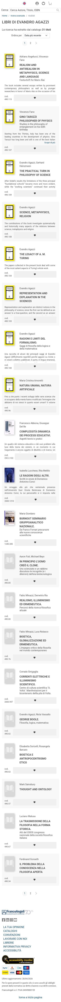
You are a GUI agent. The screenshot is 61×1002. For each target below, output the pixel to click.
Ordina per (16, 35)
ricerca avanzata (18, 16)
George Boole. (29, 719)
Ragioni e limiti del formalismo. (32, 340)
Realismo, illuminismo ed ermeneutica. (35, 602)
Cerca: (5, 10)
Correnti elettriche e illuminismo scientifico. (35, 680)
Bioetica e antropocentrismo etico (33, 758)
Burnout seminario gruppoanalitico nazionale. (33, 522)
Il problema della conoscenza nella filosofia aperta (32, 868)
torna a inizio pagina (30, 997)
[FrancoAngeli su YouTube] (15, 920)
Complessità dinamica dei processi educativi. (35, 433)
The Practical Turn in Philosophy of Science (35, 172)
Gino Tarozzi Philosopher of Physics (36, 118)
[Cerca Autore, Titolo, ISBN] (32, 10)
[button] (23, 3)
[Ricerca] (57, 10)
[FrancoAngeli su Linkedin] (7, 920)
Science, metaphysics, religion (35, 214)
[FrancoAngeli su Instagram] (11, 920)
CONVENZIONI (11, 934)
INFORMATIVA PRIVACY (17, 946)
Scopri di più (49, 142)
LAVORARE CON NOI (15, 938)
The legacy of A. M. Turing (33, 256)
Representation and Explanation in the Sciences (33, 297)
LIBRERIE (8, 942)
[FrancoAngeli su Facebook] (3, 920)
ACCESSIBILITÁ (12, 950)
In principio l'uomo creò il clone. (32, 563)
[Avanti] (36, 43)
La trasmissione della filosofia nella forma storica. (35, 825)
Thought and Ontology (36, 789)
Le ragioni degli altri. (34, 475)
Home (4, 16)
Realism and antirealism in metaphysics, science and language (34, 70)
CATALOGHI (10, 931)
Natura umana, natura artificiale (35, 387)
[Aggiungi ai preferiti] (35, 98)
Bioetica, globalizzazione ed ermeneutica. (33, 640)
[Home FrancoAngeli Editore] (11, 4)
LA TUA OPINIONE (13, 927)
